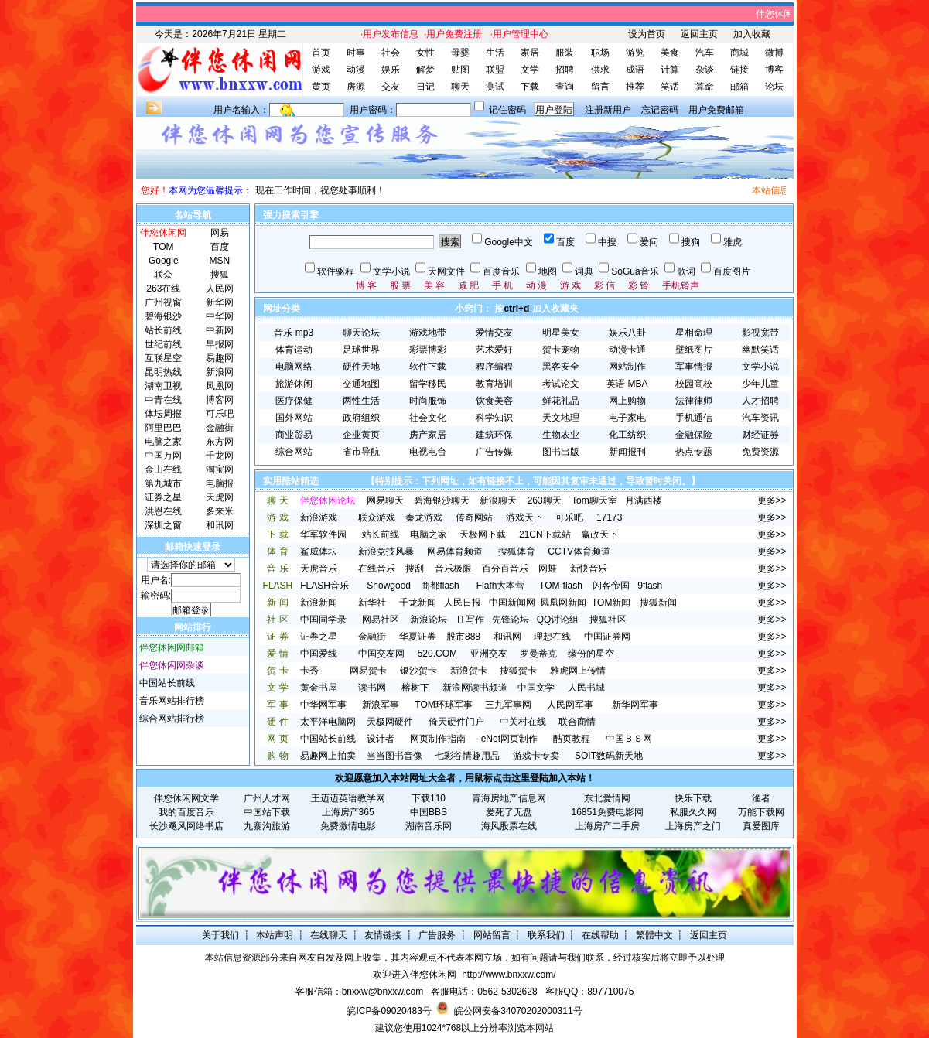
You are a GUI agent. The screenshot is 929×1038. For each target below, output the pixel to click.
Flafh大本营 (500, 585)
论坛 (774, 86)
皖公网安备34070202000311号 (518, 1011)
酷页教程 (571, 738)
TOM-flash (560, 585)
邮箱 (739, 86)
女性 (425, 52)
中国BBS (428, 812)
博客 (774, 69)
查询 (564, 86)
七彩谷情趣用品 (467, 755)
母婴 (460, 52)
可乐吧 (569, 517)
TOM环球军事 (443, 704)
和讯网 (507, 636)
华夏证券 (417, 636)
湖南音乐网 (428, 826)
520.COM (437, 653)
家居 (530, 52)
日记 (425, 86)
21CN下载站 (545, 534)
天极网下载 (482, 534)
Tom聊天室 (594, 500)
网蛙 (547, 568)
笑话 (670, 86)
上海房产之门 (693, 826)
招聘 (564, 69)
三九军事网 (508, 704)
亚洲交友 (488, 653)
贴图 (460, 69)
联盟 (495, 69)
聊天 (460, 86)
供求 (600, 69)
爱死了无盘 (509, 812)
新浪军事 (380, 704)
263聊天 (545, 500)
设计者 (380, 738)
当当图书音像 (394, 755)
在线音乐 (376, 568)
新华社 (372, 602)
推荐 (635, 86)
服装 (564, 52)
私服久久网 (693, 812)
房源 (356, 86)
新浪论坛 (428, 619)
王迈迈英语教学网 (348, 798)
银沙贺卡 (418, 670)
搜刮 (414, 568)
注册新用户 (608, 109)
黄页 (321, 86)
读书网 (372, 687)
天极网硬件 (390, 721)
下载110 (429, 798)
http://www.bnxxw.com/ (508, 974)
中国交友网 (381, 653)
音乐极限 (453, 568)
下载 (530, 86)
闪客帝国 (611, 585)
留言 (600, 86)
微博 (774, 52)
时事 (356, 52)
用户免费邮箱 (716, 109)
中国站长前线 (167, 683)
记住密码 (507, 109)
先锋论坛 (510, 619)
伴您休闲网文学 (186, 798)
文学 (530, 69)
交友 (390, 86)
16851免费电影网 (608, 812)
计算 (670, 69)
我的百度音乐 (186, 812)
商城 (739, 52)
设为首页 (646, 34)
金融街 (372, 636)
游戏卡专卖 (536, 755)
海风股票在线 (509, 826)
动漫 (356, 69)
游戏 (321, 69)
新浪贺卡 (468, 670)
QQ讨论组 (558, 619)
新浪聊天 (498, 500)
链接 (739, 69)
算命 (704, 86)
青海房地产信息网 (509, 798)
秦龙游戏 (423, 517)
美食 (670, 52)
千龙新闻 (417, 602)
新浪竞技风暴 (386, 551)
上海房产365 (348, 812)
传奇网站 (474, 517)
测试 (495, 86)
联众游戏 (376, 517)
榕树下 (415, 687)
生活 (495, 52)
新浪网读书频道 (474, 687)
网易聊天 (385, 500)
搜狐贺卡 (518, 670)
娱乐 (390, 69)
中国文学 (536, 687)
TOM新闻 (611, 602)
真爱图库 (761, 826)
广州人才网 (267, 798)
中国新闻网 (512, 602)
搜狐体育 (516, 551)
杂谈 (704, 69)
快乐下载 (693, 798)
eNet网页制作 (509, 738)
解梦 (425, 69)
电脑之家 (428, 534)
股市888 (463, 636)
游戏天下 (524, 517)
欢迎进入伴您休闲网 (414, 974)
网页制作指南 (438, 738)
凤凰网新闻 (563, 602)
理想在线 (552, 636)
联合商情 (577, 721)
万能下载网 (761, 812)
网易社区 (380, 619)
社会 (390, 52)
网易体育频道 (455, 551)
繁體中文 (654, 935)
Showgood (389, 585)
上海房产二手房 (607, 826)
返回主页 (699, 34)
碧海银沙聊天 (442, 500)
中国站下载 (267, 812)
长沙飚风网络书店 (186, 826)
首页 (321, 52)
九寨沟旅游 (267, 826)
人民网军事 (570, 704)
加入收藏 (751, 34)
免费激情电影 (348, 826)
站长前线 (380, 534)
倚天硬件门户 (456, 721)
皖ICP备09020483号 (389, 1011)
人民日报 (462, 602)
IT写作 (470, 619)
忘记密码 (659, 109)
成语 (635, 69)
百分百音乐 (505, 568)
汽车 (704, 52)
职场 (600, 52)
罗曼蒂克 (538, 653)
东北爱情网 (607, 798)
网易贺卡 (368, 670)
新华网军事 (635, 704)
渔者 (761, 798)
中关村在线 (523, 721)
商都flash (440, 585)
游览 (635, 52)
